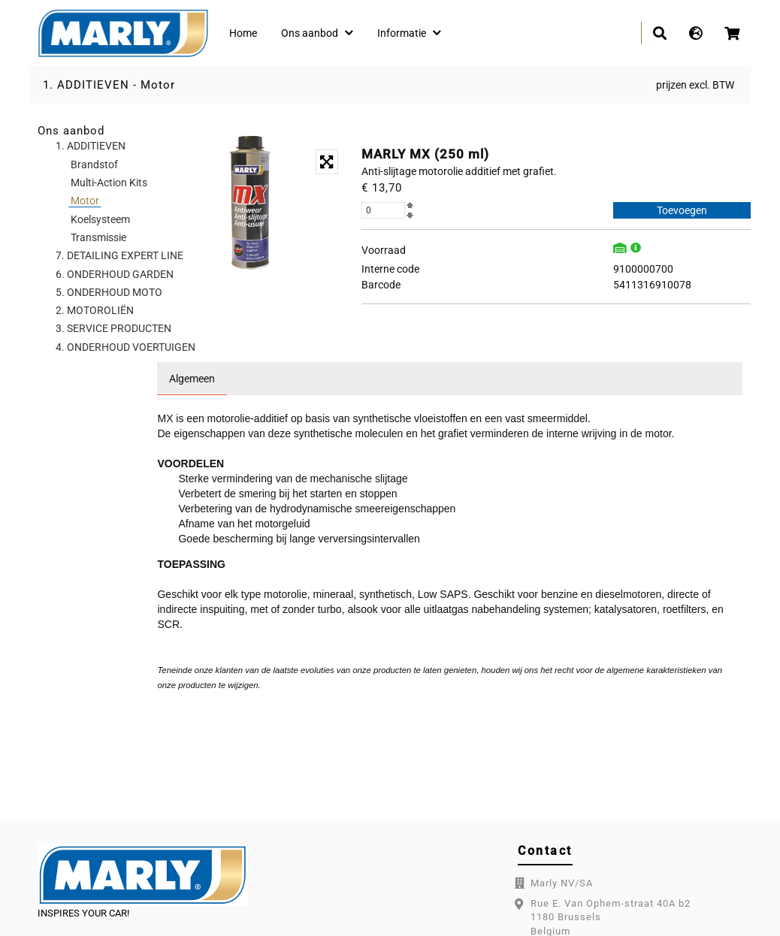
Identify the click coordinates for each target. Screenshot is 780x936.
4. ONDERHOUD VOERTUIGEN (125, 347)
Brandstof (94, 165)
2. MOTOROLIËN (95, 310)
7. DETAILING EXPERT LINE (119, 255)
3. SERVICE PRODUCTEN (113, 328)
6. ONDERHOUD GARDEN (115, 274)
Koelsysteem (100, 219)
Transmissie (98, 237)
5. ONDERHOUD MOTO (109, 292)
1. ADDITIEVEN (86, 85)
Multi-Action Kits (109, 183)
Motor (158, 85)
